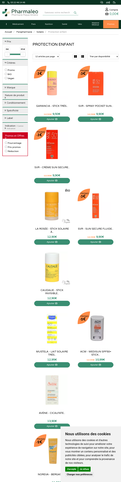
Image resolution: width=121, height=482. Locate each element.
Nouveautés (48, 387)
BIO (8, 75)
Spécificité (12, 111)
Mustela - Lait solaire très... (45, 219)
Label (10, 119)
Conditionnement (16, 103)
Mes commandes (10, 424)
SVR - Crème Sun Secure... (106, 96)
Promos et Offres (14, 136)
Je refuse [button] (84, 469)
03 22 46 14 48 (57, 347)
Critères (11, 63)
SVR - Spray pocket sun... (76, 96)
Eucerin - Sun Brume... (106, 280)
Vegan (9, 79)
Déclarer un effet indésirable (96, 387)
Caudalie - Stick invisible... (106, 157)
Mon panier (7, 417)
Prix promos (13, 148)
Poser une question (91, 380)
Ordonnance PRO (51, 400)
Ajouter (45, 107)
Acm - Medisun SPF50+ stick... (75, 219)
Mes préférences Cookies (14, 437)
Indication (14, 128)
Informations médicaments (95, 383)
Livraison (87, 390)
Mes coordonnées (10, 427)
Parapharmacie (25, 32)
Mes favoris (7, 434)
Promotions (48, 390)
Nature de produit (14, 96)
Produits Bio (48, 394)
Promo (10, 71)
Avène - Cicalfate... (105, 219)
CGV (85, 397)
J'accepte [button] (71, 469)
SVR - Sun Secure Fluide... (75, 157)
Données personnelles (93, 400)
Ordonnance (48, 397)
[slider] (7, 55)
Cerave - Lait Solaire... (76, 280)
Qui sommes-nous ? (92, 377)
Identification (8, 420)
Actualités (47, 377)
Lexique (46, 380)
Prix (9, 42)
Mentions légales (90, 394)
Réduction (12, 152)
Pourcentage (13, 144)
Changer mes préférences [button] (79, 474)
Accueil (8, 32)
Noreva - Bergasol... (45, 280)
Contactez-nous (90, 373)
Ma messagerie (9, 431)
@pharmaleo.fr (17, 382)
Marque (11, 88)
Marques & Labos (51, 383)
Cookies (86, 404)
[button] (6, 25)
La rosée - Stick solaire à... (45, 157)
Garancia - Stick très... (45, 96)
